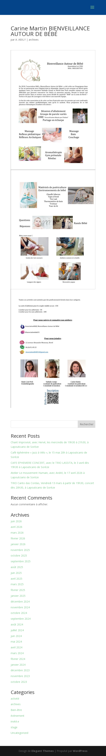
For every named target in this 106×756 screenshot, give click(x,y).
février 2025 (18, 590)
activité (15, 698)
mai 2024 (16, 641)
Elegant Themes (42, 751)
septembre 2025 (21, 561)
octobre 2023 (19, 682)
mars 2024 (17, 653)
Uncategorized (19, 733)
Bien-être (16, 710)
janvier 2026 (18, 544)
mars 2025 (17, 584)
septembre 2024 (21, 618)
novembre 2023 (20, 676)
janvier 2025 (18, 595)
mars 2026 (17, 532)
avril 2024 (16, 647)
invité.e (15, 721)
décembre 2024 (20, 601)
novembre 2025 (20, 550)
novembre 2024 (20, 607)
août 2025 (17, 567)
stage (14, 727)
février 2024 (18, 659)
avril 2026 (16, 527)
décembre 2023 (20, 670)
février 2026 (18, 538)
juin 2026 (16, 521)
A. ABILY (20, 39)
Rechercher (86, 424)
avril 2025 (16, 578)
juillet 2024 (17, 630)
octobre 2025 (19, 555)
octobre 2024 (19, 613)
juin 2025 (16, 573)
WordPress (80, 751)
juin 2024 (16, 636)
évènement (17, 715)
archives (34, 39)
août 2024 (17, 624)
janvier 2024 (18, 664)
